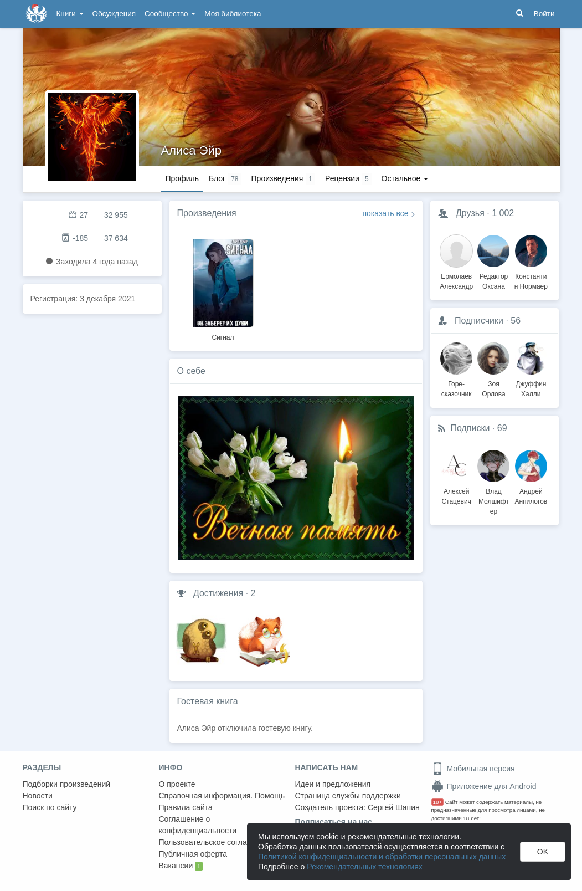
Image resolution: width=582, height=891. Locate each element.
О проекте (177, 784)
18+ (437, 802)
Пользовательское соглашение (215, 842)
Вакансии (181, 866)
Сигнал (223, 337)
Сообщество (170, 13)
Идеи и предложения (333, 784)
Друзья (470, 213)
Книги (70, 13)
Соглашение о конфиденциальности (198, 825)
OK (542, 851)
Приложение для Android (484, 786)
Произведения (206, 213)
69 (502, 428)
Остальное (405, 178)
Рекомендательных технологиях (365, 866)
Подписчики (479, 320)
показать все (386, 213)
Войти (544, 13)
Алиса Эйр (191, 150)
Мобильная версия (473, 768)
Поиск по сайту (50, 807)
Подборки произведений (67, 784)
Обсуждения (114, 13)
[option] (223, 288)
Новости (38, 795)
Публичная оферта (193, 853)
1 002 (503, 213)
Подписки (470, 428)
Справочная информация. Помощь (222, 795)
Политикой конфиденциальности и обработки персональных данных (382, 856)
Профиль (182, 178)
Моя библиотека (232, 13)
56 (516, 320)
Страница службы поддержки (348, 795)
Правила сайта (186, 807)
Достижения (218, 593)
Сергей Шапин (394, 807)
